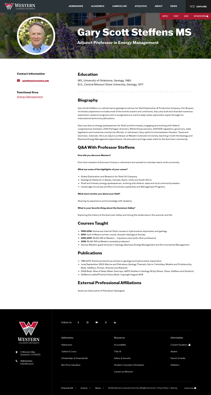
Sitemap (174, 388)
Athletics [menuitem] (141, 6)
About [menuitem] (158, 6)
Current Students (180, 344)
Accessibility (120, 344)
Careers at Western (123, 371)
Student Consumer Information (129, 365)
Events (84, 388)
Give (186, 16)
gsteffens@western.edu (35, 80)
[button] (198, 6)
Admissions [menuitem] (76, 6)
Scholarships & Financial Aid (74, 358)
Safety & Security (122, 358)
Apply (165, 16)
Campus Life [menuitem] (119, 6)
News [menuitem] (173, 6)
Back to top (189, 388)
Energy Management (30, 96)
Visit (176, 16)
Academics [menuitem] (97, 6)
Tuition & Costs (68, 351)
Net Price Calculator (71, 365)
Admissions (26, 362)
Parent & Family (178, 358)
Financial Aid (67, 388)
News (98, 388)
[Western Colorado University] (28, 342)
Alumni (174, 351)
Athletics (175, 365)
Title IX (117, 351)
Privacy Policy (163, 388)
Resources (119, 337)
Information (177, 337)
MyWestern (201, 16)
